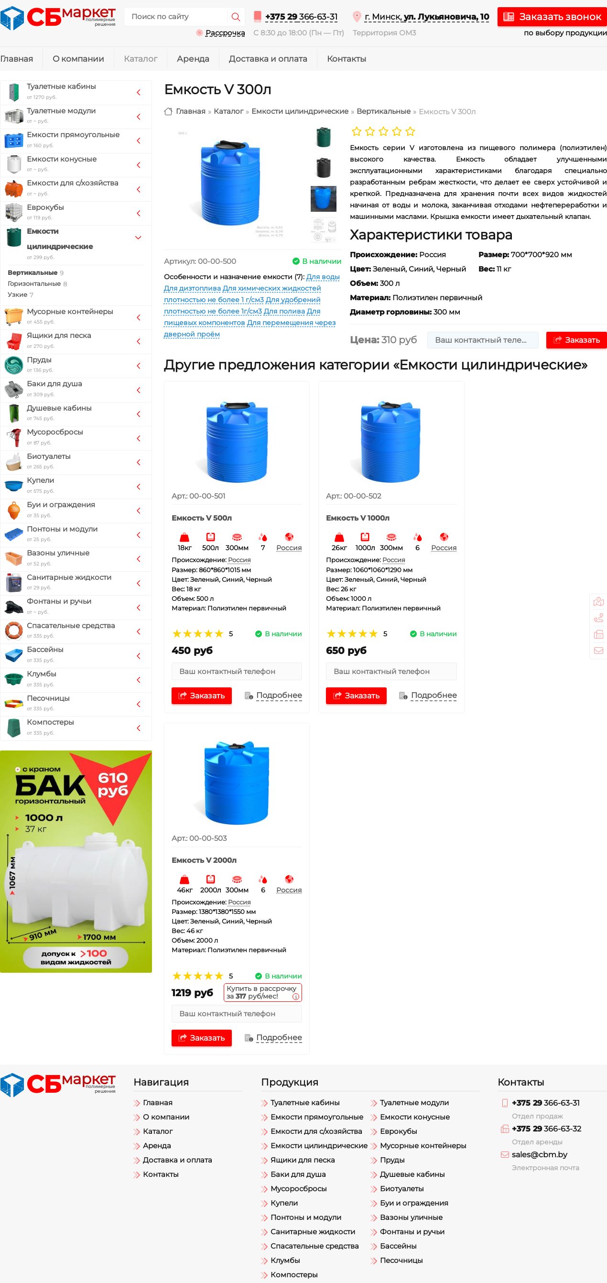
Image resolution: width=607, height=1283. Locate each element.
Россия (285, 544)
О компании (78, 59)
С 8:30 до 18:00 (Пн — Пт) (298, 32)
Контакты (346, 59)
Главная (16, 59)
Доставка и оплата (268, 59)
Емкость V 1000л (354, 515)
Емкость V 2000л (505, 515)
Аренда (193, 59)
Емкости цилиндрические (299, 111)
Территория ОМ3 (384, 32)
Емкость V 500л (202, 515)
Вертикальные (384, 111)
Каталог (140, 59)
